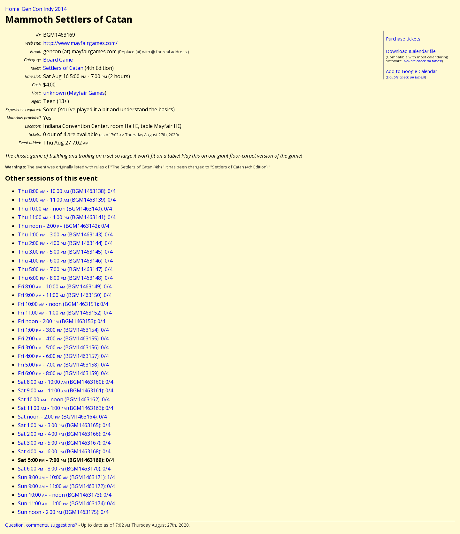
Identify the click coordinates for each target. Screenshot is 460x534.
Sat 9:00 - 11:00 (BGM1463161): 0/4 (65, 390)
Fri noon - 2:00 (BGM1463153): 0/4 (61, 321)
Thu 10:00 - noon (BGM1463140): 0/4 (65, 208)
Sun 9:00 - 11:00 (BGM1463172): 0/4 (66, 486)
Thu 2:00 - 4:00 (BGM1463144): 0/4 (65, 243)
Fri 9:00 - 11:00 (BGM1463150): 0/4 (64, 295)
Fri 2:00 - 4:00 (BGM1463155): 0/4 (63, 338)
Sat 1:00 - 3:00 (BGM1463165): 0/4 (64, 425)
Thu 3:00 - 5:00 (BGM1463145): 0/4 (65, 251)
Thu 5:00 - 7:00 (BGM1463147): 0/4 (65, 269)
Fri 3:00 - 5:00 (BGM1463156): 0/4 (63, 347)
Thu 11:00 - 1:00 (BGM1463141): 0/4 (66, 217)
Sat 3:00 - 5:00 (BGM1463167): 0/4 (64, 442)
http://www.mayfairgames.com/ (80, 43)
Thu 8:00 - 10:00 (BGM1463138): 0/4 (66, 191)
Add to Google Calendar (411, 71)
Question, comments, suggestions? (41, 525)
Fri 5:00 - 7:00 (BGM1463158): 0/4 (63, 364)
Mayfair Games (87, 92)
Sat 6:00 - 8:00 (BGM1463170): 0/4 (64, 468)
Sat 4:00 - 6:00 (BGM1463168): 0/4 (64, 451)
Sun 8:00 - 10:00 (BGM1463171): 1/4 (66, 477)
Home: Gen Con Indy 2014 (35, 8)
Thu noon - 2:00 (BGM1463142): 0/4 (63, 225)
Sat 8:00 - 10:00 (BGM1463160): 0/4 (65, 381)
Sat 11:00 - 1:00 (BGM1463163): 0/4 (65, 408)
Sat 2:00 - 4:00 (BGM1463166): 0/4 (64, 433)
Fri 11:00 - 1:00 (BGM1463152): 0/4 (64, 312)
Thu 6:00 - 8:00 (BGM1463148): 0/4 (65, 277)
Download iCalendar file (411, 51)
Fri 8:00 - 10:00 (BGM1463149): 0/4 (64, 286)
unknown (54, 92)
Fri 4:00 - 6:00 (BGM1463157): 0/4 (63, 356)
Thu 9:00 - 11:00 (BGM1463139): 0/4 (66, 199)
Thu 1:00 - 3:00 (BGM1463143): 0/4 (65, 234)
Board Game (58, 59)
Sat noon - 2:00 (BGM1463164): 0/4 (62, 416)
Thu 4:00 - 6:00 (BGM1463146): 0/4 (65, 260)
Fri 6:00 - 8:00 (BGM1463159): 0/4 (63, 373)
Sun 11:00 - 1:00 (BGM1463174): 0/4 (66, 503)
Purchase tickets (403, 39)
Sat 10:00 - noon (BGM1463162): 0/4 (64, 399)
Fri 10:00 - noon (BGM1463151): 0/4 (63, 304)
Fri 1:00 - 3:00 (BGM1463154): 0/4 (63, 329)
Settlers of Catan (63, 67)
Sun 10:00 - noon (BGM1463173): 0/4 (64, 494)
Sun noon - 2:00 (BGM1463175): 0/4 (63, 511)
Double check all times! (423, 60)
